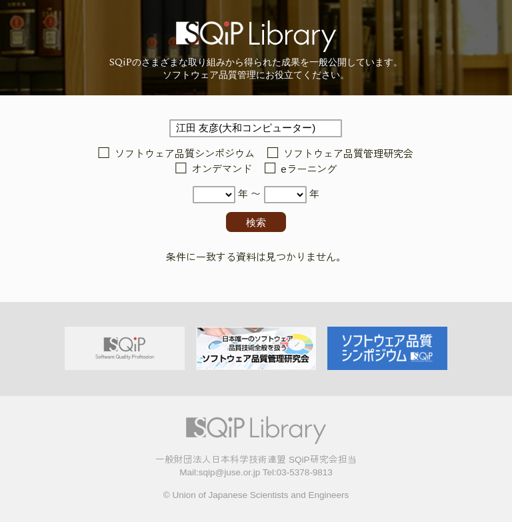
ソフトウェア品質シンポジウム (185, 153)
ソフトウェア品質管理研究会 (348, 153)
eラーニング (308, 169)
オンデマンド (222, 169)
